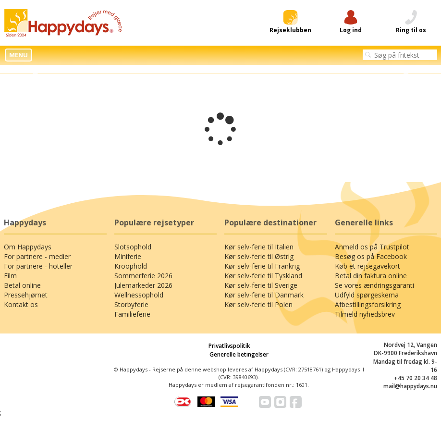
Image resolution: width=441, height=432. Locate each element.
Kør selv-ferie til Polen (258, 304)
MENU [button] (18, 54)
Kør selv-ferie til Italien (259, 246)
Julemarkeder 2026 (143, 285)
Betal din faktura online (371, 275)
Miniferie (127, 256)
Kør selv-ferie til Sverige (260, 285)
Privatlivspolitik (229, 346)
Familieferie (132, 314)
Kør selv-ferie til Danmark (264, 294)
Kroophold (130, 266)
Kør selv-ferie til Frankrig (262, 266)
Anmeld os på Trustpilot (372, 246)
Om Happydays (27, 246)
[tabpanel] (220, 69)
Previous (35, 69)
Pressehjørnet (26, 294)
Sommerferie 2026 (143, 275)
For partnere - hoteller (38, 266)
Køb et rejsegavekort (367, 266)
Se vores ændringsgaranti (374, 285)
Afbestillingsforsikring (368, 304)
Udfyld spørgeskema (367, 294)
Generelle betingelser (239, 354)
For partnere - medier (37, 256)
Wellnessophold (138, 294)
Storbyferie (131, 304)
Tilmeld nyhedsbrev (365, 314)
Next (406, 69)
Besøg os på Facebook (371, 256)
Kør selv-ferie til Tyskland (263, 275)
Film (10, 275)
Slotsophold (132, 246)
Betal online (22, 285)
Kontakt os (21, 304)
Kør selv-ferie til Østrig (259, 256)
